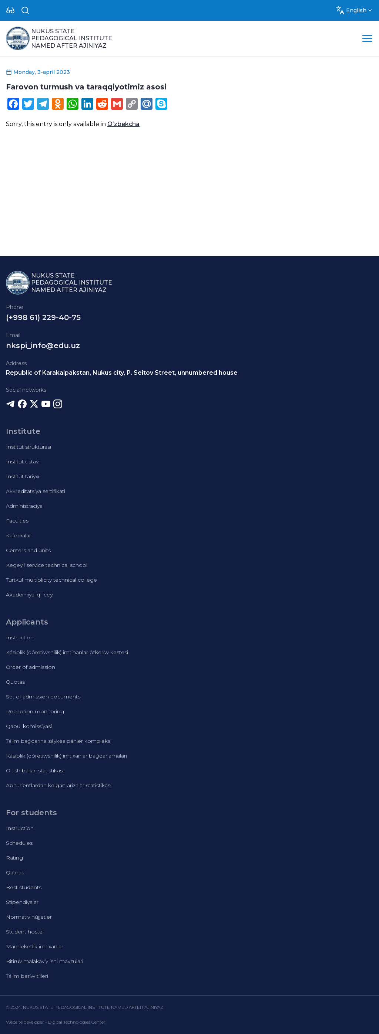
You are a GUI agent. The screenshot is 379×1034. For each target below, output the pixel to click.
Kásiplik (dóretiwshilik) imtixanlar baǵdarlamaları (66, 755)
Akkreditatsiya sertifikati (35, 491)
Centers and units (28, 550)
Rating (14, 857)
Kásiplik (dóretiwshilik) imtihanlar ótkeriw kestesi (67, 652)
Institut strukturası (28, 446)
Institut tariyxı (22, 476)
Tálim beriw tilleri (27, 976)
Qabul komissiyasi (29, 726)
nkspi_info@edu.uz (43, 345)
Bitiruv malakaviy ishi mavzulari (44, 961)
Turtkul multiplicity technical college (51, 579)
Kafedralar (18, 535)
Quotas (15, 681)
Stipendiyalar (22, 902)
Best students (23, 887)
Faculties (17, 520)
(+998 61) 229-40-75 (43, 317)
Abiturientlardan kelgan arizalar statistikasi (58, 785)
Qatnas (15, 872)
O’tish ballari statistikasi (35, 770)
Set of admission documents (43, 696)
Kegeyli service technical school (46, 565)
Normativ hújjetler (29, 917)
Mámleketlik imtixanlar (34, 946)
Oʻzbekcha (123, 123)
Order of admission (30, 667)
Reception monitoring (35, 711)
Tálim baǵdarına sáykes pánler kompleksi (58, 741)
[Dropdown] (10, 10)
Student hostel (25, 931)
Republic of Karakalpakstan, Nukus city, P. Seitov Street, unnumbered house (122, 372)
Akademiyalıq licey (29, 594)
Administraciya (24, 506)
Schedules (19, 843)
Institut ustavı (23, 461)
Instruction (20, 637)
